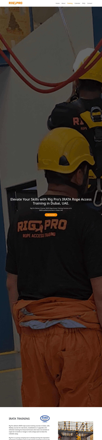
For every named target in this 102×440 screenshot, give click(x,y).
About (63, 3)
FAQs (83, 3)
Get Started (51, 215)
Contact (89, 3)
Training (70, 3)
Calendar (77, 3)
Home (58, 3)
